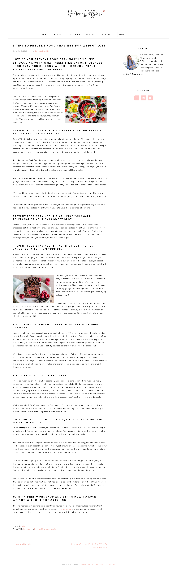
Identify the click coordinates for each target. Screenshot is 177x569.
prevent (47, 529)
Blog (24, 526)
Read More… (137, 74)
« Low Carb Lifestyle (22, 544)
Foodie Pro (85, 564)
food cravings (28, 529)
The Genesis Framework (103, 564)
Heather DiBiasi (88, 15)
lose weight (38, 529)
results (53, 529)
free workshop (64, 509)
